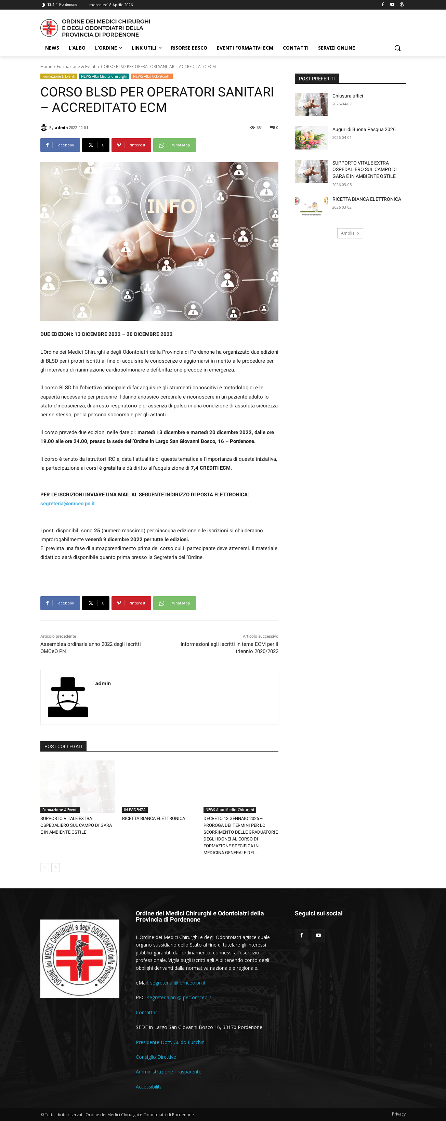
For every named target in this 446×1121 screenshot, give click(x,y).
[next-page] (55, 867)
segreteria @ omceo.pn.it (178, 982)
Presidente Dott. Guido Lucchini (171, 1042)
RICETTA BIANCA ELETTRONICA (153, 818)
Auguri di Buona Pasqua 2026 (364, 129)
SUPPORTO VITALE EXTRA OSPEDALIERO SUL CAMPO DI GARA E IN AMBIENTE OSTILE (76, 825)
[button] (397, 48)
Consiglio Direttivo (156, 1057)
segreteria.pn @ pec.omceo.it (179, 997)
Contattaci (147, 1012)
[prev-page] (44, 867)
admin (61, 127)
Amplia (350, 233)
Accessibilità (149, 1086)
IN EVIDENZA (135, 809)
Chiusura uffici (347, 96)
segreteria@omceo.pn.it (67, 503)
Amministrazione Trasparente (168, 1071)
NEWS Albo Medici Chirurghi (104, 76)
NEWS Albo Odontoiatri (152, 76)
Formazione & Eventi (76, 66)
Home (46, 66)
